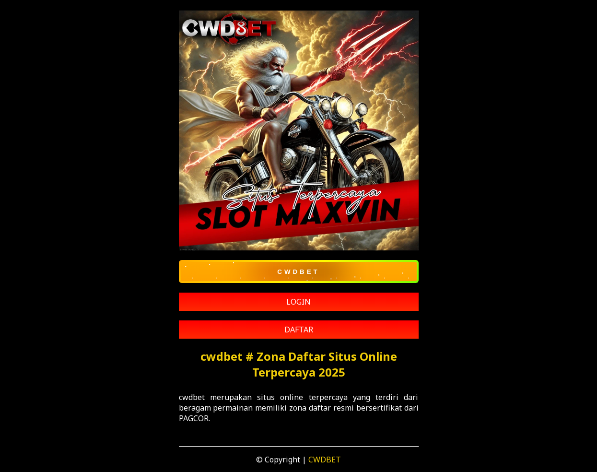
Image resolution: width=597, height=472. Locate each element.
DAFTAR (298, 329)
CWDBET (324, 459)
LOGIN (298, 301)
